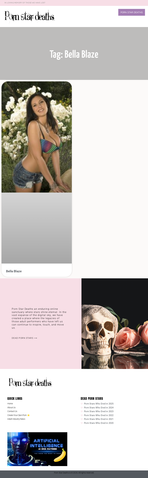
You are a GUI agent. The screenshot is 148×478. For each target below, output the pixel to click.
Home (10, 403)
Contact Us (12, 411)
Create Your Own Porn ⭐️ (18, 415)
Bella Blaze (14, 271)
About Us (11, 407)
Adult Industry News (16, 419)
